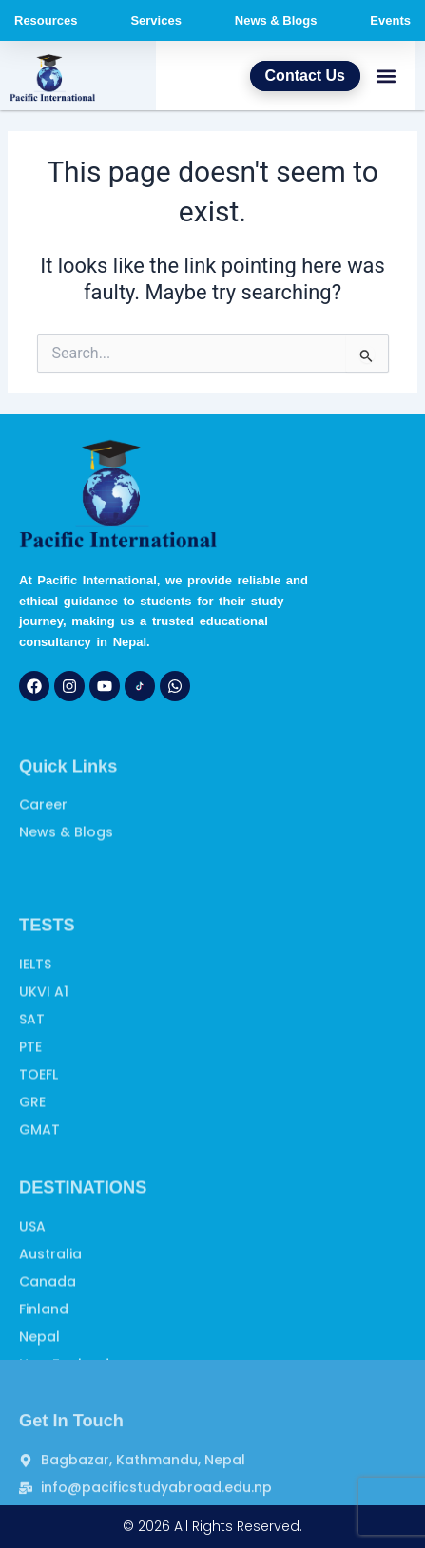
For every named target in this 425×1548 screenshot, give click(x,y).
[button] (385, 75)
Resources (45, 20)
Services (156, 20)
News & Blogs (276, 20)
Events (390, 20)
